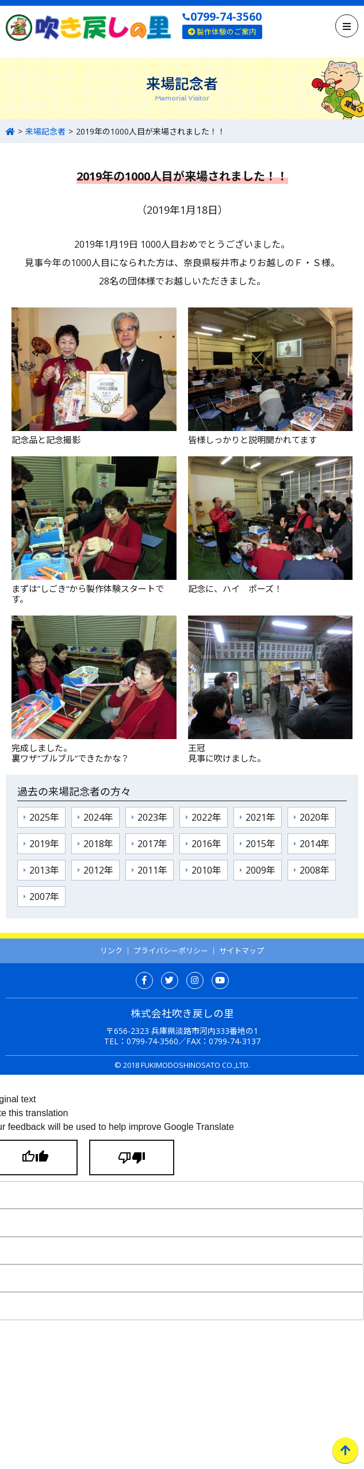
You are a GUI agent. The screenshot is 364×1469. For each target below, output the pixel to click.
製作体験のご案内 (222, 31)
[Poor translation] (131, 1157)
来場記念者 (45, 131)
